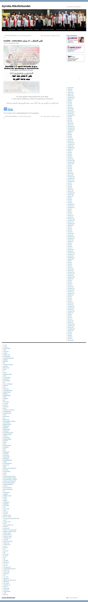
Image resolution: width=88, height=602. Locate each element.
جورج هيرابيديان (6, 544)
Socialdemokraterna (7, 463)
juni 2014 (70, 262)
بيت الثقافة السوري (7, 534)
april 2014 (70, 265)
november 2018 (71, 193)
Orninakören (6, 447)
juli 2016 (70, 227)
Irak (4, 400)
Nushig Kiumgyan (7, 439)
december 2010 (71, 324)
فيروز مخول (6, 573)
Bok (4, 363)
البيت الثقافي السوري (8, 525)
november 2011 (71, 308)
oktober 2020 (71, 163)
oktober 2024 (71, 95)
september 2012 (71, 293)
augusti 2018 (70, 196)
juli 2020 (70, 165)
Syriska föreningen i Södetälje (9, 478)
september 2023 (71, 115)
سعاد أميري (5, 550)
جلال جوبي (5, 539)
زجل (4, 549)
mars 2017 (70, 214)
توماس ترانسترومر (7, 536)
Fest (4, 382)
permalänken (35, 113)
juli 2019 (70, 183)
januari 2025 (70, 94)
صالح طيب (5, 560)
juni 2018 (70, 199)
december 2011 (71, 306)
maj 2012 (70, 298)
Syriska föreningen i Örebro (9, 476)
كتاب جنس (5, 576)
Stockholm (20, 29)
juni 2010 (70, 333)
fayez (17, 43)
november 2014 (71, 254)
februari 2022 (71, 139)
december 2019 (71, 176)
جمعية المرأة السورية (8, 541)
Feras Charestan (6, 380)
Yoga (4, 507)
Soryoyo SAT (6, 465)
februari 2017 (71, 215)
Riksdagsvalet (6, 452)
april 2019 (70, 188)
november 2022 (71, 128)
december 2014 (71, 252)
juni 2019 (70, 184)
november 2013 (71, 274)
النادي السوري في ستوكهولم (9, 531)
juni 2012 (70, 296)
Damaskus (5, 366)
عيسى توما (5, 563)
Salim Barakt (6, 455)
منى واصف (5, 586)
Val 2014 (5, 499)
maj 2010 (70, 335)
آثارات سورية (6, 508)
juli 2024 (70, 100)
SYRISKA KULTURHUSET (9, 481)
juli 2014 (70, 261)
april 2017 (70, 212)
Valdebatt (5, 500)
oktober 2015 (71, 239)
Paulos (4, 448)
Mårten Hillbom (6, 422)
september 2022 (71, 129)
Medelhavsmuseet (7, 424)
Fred (4, 387)
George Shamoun (7, 392)
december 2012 (71, 288)
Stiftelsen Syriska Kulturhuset (9, 468)
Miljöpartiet (5, 427)
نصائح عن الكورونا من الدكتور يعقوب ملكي (51, 35)
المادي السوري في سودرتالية (9, 529)
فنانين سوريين (6, 571)
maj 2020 (70, 168)
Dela (10, 109)
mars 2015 (70, 248)
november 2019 (71, 178)
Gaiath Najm (6, 388)
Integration (5, 398)
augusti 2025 (70, 87)
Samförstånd (6, 458)
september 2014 (71, 257)
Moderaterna (6, 431)
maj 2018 (70, 201)
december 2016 (71, 218)
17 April (5, 345)
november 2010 (71, 325)
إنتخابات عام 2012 (7, 516)
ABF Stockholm (6, 348)
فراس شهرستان (7, 567)
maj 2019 (70, 186)
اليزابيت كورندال (7, 533)
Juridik (4, 408)
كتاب (4, 575)
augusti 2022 (70, 131)
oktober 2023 (71, 113)
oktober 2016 (71, 222)
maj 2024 (70, 103)
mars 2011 (70, 319)
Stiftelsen (36, 29)
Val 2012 (5, 497)
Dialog (4, 369)
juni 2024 (70, 102)
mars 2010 (70, 338)
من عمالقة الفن (6, 584)
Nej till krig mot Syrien (8, 432)
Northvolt (5, 435)
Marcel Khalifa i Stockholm (9, 421)
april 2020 (70, 170)
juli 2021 (70, 150)
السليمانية (5, 526)
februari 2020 (71, 173)
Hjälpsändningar (6, 395)
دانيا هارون (5, 547)
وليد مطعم (5, 594)
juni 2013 (70, 280)
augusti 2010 (70, 330)
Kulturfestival (6, 416)
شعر (4, 559)
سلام (4, 552)
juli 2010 (70, 332)
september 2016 (71, 223)
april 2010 (70, 337)
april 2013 (70, 283)
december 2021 (71, 142)
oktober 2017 (71, 205)
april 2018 (70, 202)
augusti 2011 (70, 312)
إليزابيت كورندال (7, 515)
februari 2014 (71, 269)
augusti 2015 (70, 241)
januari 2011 (70, 322)
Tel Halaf (5, 486)
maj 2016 (70, 228)
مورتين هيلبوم (6, 588)
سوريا (4, 557)
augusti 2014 (70, 259)
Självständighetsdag (7, 460)
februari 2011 (71, 320)
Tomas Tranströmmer (7, 489)
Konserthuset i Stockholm (8, 410)
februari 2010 (71, 340)
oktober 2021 (71, 146)
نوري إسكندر (6, 589)
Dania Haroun (6, 367)
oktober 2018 (71, 194)
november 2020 (71, 162)
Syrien (4, 474)
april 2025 (70, 89)
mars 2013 (70, 285)
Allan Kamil (6, 351)
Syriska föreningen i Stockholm (10, 479)
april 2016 (70, 230)
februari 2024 (71, 108)
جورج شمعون (6, 542)
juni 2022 (70, 134)
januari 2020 (70, 175)
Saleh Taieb (5, 453)
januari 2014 (70, 270)
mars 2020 (70, 171)
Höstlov (5, 397)
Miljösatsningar (6, 429)
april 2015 (70, 246)
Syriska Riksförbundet (16, 6)
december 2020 (71, 160)
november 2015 (71, 238)
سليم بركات (6, 554)
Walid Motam (6, 505)
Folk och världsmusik (8, 384)
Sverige (5, 473)
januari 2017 (70, 217)
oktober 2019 (71, 180)
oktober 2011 (71, 309)
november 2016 (71, 220)
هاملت (4, 593)
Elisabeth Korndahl (7, 374)
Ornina (4, 444)
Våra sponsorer (71, 29)
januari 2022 (70, 141)
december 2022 (71, 126)
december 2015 (71, 236)
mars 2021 (70, 157)
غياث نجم (5, 565)
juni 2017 (70, 209)
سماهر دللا (5, 555)
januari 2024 (70, 110)
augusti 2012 (70, 295)
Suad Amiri (5, 469)
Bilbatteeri (5, 361)
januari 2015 (70, 251)
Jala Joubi (5, 405)
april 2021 (70, 155)
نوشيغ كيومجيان (6, 591)
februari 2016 (71, 233)
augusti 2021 (70, 149)
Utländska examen (7, 495)
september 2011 (71, 311)
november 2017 (71, 204)
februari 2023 (71, 123)
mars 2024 (70, 107)
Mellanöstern (6, 426)
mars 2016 (70, 231)
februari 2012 (71, 303)
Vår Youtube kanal (60, 29)
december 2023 (71, 112)
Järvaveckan (6, 406)
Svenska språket (6, 471)
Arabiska (5, 353)
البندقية (5, 523)
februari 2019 (71, 189)
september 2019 (71, 181)
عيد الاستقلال (6, 562)
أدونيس (4, 510)
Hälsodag (5, 393)
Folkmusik (5, 385)
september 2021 (71, 147)
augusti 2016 (70, 225)
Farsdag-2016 (6, 379)
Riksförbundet (11, 29)
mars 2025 (70, 91)
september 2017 (71, 207)
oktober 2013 (71, 275)
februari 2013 (71, 286)
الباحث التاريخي (6, 521)
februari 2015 (71, 249)
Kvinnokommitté (28, 29)
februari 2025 (71, 92)
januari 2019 (70, 191)
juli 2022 (70, 133)
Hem (5, 29)
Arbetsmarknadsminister (8, 358)
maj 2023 (70, 118)
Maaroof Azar (6, 419)
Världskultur (6, 503)
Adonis (4, 350)
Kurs (4, 418)
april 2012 (70, 299)
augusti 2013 (70, 278)
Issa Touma (5, 403)
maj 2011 (70, 316)
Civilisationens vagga (8, 364)
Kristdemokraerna (7, 411)
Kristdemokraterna (7, 413)
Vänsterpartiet (6, 502)
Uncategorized (6, 492)
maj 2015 (70, 244)
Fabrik (4, 376)
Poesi (4, 450)
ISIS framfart (6, 401)
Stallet (4, 466)
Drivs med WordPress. (73, 597)
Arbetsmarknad (6, 356)
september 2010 (71, 329)
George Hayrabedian (7, 390)
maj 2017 (70, 210)
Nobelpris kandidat (7, 434)
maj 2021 (70, 154)
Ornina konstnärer (7, 445)
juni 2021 (70, 152)
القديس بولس (6, 528)
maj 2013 (70, 282)
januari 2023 (70, 125)
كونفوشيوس (6, 578)
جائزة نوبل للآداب (7, 537)
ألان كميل (5, 513)
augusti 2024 (70, 99)
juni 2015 (70, 243)
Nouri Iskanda (6, 437)
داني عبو (5, 546)
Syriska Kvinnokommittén (9, 482)
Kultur (4, 414)
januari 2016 (70, 235)
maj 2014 (70, 264)
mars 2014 (70, 267)
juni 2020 (70, 167)
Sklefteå (5, 461)
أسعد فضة (5, 512)
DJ (3, 371)
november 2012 (71, 290)
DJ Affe (5, 372)
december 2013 (71, 272)
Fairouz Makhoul (7, 377)
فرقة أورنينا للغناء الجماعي (9, 568)
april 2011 (70, 317)
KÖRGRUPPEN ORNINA (47, 29)
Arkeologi (5, 359)
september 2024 (71, 97)
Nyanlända (5, 440)
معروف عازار (6, 583)
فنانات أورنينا (6, 570)
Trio (4, 491)
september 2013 (71, 277)
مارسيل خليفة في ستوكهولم (9, 580)
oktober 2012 (71, 291)
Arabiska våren (6, 354)
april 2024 (70, 105)
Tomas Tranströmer (7, 487)
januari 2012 (70, 304)
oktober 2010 (71, 327)
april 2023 (70, 120)
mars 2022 (70, 137)
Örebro (4, 442)
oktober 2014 (71, 256)
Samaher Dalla (6, 457)
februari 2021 (71, 159)
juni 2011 (70, 314)
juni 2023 (70, 116)
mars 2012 (70, 301)
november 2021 (71, 144)
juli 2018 (70, 197)
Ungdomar (5, 494)
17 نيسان (5, 346)
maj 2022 (70, 136)
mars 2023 (70, 121)
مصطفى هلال (6, 581)
